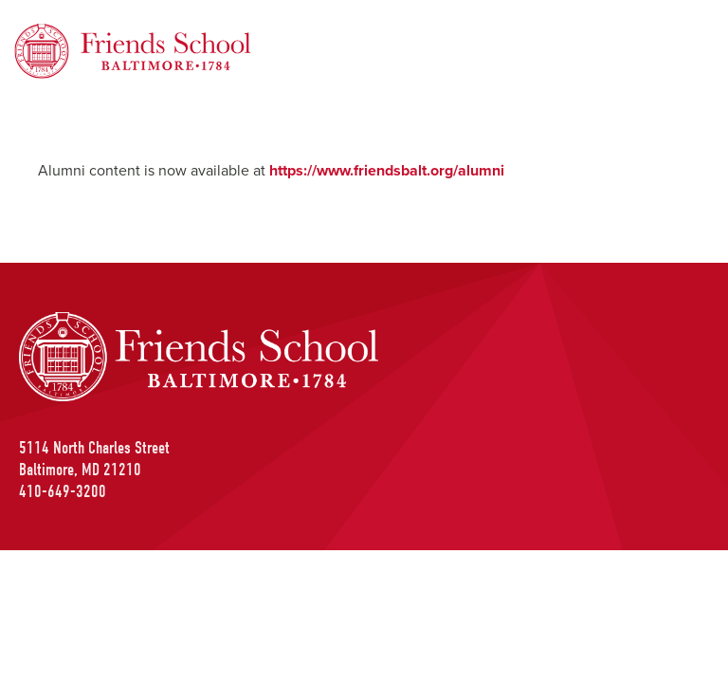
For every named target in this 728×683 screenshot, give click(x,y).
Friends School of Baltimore (109, 35)
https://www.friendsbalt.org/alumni (386, 170)
